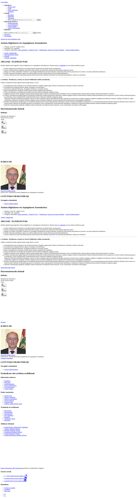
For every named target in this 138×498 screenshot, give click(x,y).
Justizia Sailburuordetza (72, 50)
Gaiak (9, 8)
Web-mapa (11, 18)
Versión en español (9, 488)
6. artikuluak (62, 65)
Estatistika (7, 420)
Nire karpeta (7, 36)
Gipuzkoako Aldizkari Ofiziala (13, 432)
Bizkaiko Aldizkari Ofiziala (12, 430)
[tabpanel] (69, 83)
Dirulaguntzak (8, 412)
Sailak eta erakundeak (10, 399)
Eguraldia (7, 417)
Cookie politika (12, 26)
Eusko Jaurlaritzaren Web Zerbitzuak (11, 468)
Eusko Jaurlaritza (13, 10)
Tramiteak (11, 11)
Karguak (3, 322)
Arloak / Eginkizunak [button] (10, 53)
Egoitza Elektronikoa (14, 28)
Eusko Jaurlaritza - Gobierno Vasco (28, 50)
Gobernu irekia (8, 402)
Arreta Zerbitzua (9, 400)
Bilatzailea (11, 16)
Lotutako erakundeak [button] (10, 58)
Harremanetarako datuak (8, 267)
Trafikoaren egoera (9, 418)
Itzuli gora (7, 491)
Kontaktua (11, 15)
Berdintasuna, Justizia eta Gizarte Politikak (52, 50)
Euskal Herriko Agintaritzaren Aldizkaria (16, 427)
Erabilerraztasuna (13, 23)
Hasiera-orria (11, 7)
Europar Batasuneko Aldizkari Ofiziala (15, 435)
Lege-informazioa (13, 25)
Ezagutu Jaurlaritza (9, 397)
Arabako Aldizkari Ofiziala (12, 429)
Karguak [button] (6, 56)
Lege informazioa (9, 387)
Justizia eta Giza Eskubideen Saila (10, 39)
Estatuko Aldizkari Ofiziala (12, 433)
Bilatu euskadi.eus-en (14, 20)
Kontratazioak (8, 414)
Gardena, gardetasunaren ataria (13, 404)
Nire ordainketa (8, 415)
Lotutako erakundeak (7, 358)
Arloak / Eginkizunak (7, 217)
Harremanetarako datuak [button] (11, 54)
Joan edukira (4, 2)
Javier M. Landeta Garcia (17, 47)
